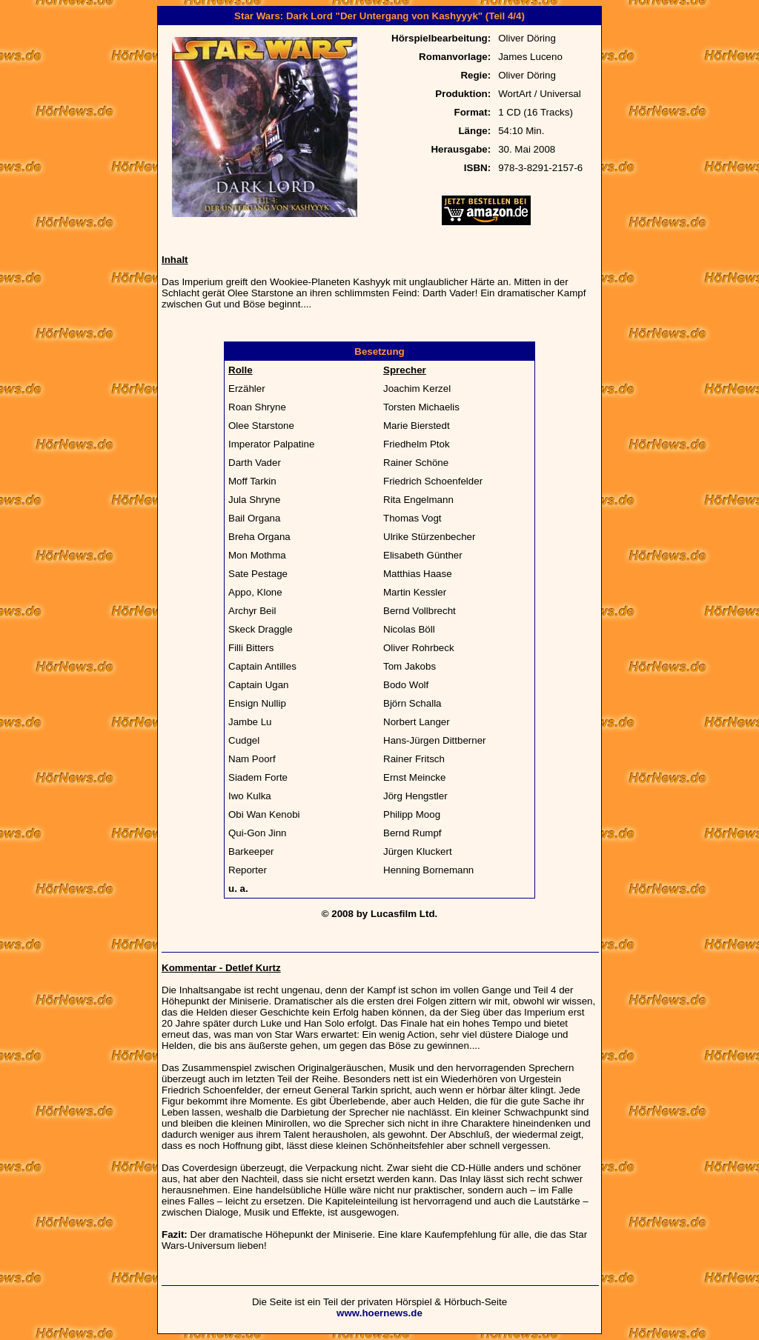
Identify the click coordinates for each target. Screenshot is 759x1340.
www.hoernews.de (379, 1313)
